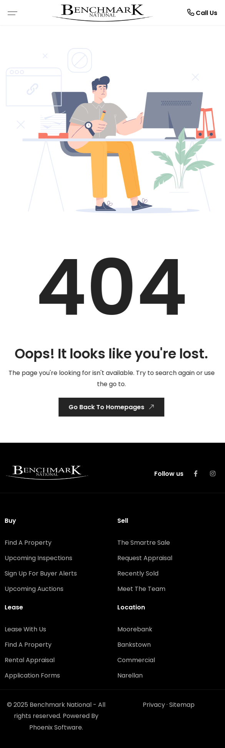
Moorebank (134, 629)
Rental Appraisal (30, 660)
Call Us (202, 12)
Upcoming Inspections (38, 558)
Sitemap (182, 704)
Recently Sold (137, 573)
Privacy (154, 704)
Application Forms (32, 675)
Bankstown (134, 644)
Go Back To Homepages (111, 407)
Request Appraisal (144, 558)
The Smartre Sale (143, 542)
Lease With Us (25, 629)
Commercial (136, 660)
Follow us (168, 473)
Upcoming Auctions (34, 588)
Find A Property (28, 542)
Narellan (130, 675)
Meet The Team (141, 588)
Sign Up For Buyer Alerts (41, 573)
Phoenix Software (55, 727)
